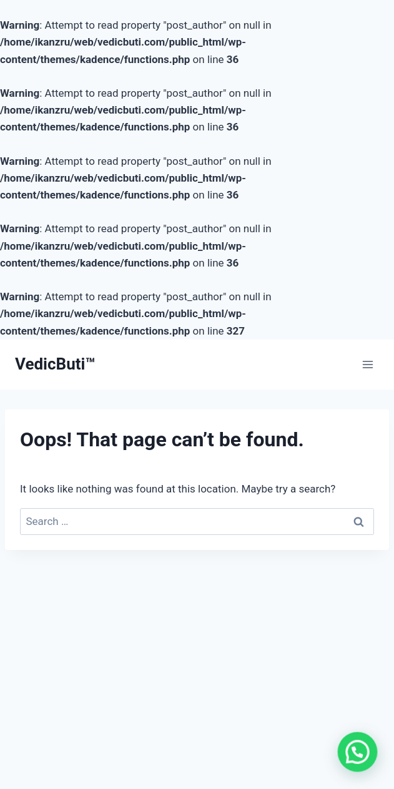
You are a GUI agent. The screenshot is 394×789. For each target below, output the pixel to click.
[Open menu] (367, 364)
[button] (359, 756)
